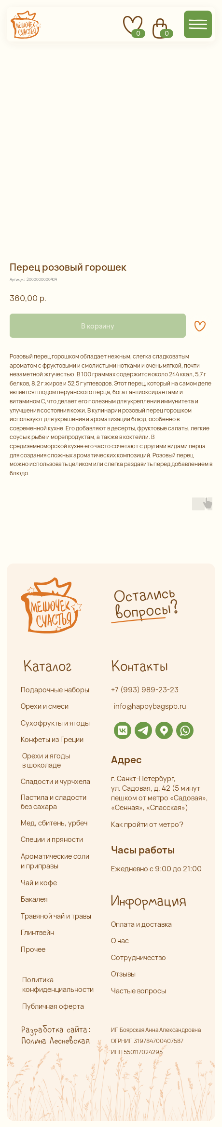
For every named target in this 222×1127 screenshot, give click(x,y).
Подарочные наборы (55, 689)
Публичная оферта (53, 1006)
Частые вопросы (138, 990)
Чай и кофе (39, 882)
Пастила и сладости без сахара (53, 802)
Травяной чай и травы (56, 916)
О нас (120, 940)
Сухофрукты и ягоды (55, 723)
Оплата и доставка (141, 924)
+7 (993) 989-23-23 (145, 689)
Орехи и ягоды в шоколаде (46, 760)
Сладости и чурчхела (55, 781)
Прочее (33, 949)
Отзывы (123, 973)
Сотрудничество (138, 957)
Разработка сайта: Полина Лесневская (55, 1035)
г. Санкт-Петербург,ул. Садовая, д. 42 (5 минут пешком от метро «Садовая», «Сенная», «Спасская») (159, 793)
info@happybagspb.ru (150, 706)
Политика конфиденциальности (58, 984)
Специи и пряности (52, 839)
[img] (122, 730)
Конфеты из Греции (52, 739)
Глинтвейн (37, 932)
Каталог (47, 667)
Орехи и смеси (45, 706)
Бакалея (34, 899)
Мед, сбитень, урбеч (54, 822)
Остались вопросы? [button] (145, 603)
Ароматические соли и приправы (55, 861)
